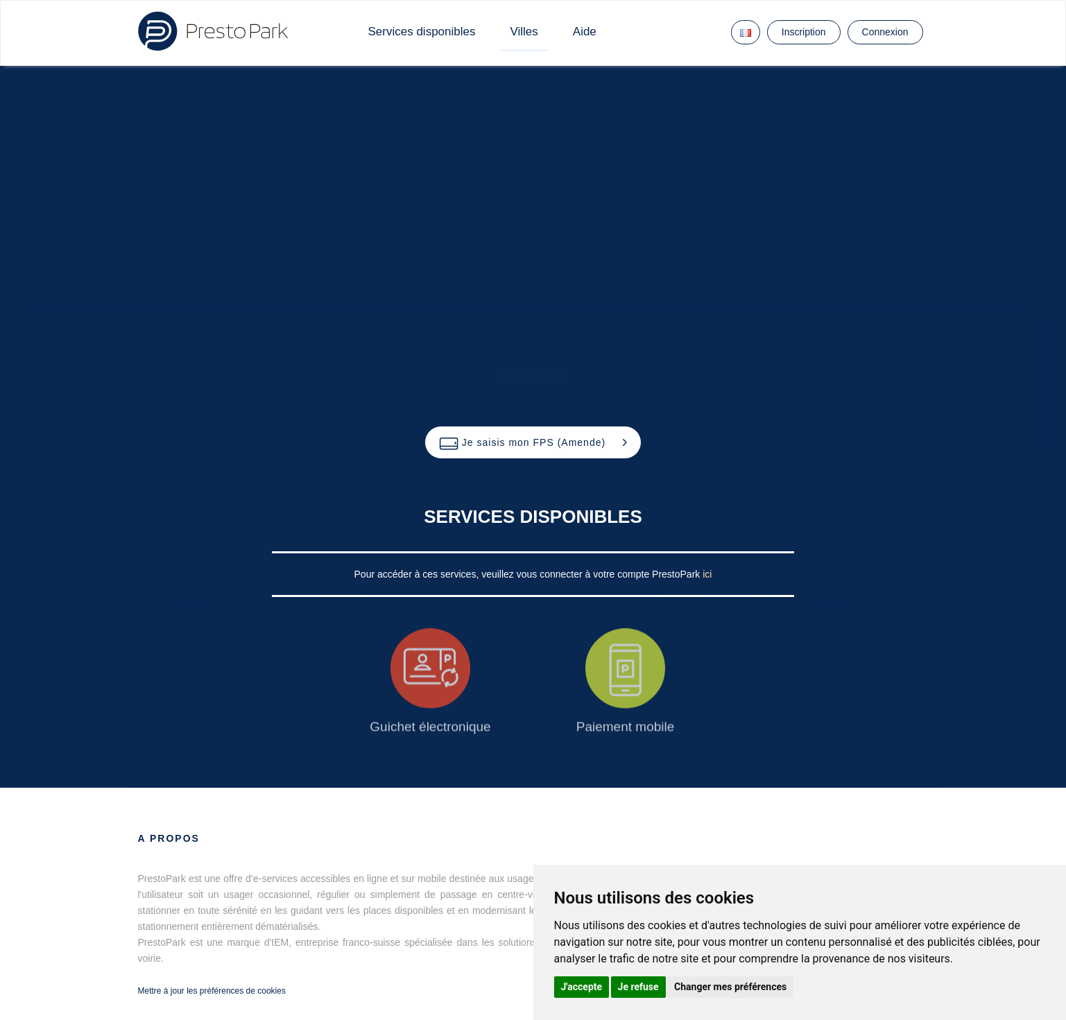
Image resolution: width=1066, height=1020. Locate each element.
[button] (533, 442)
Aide (584, 31)
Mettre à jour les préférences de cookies (212, 991)
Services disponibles (422, 31)
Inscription (804, 31)
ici (707, 574)
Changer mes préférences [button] (730, 986)
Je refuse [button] (638, 986)
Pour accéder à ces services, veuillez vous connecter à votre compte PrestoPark (528, 574)
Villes (524, 31)
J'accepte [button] (582, 986)
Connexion (885, 31)
